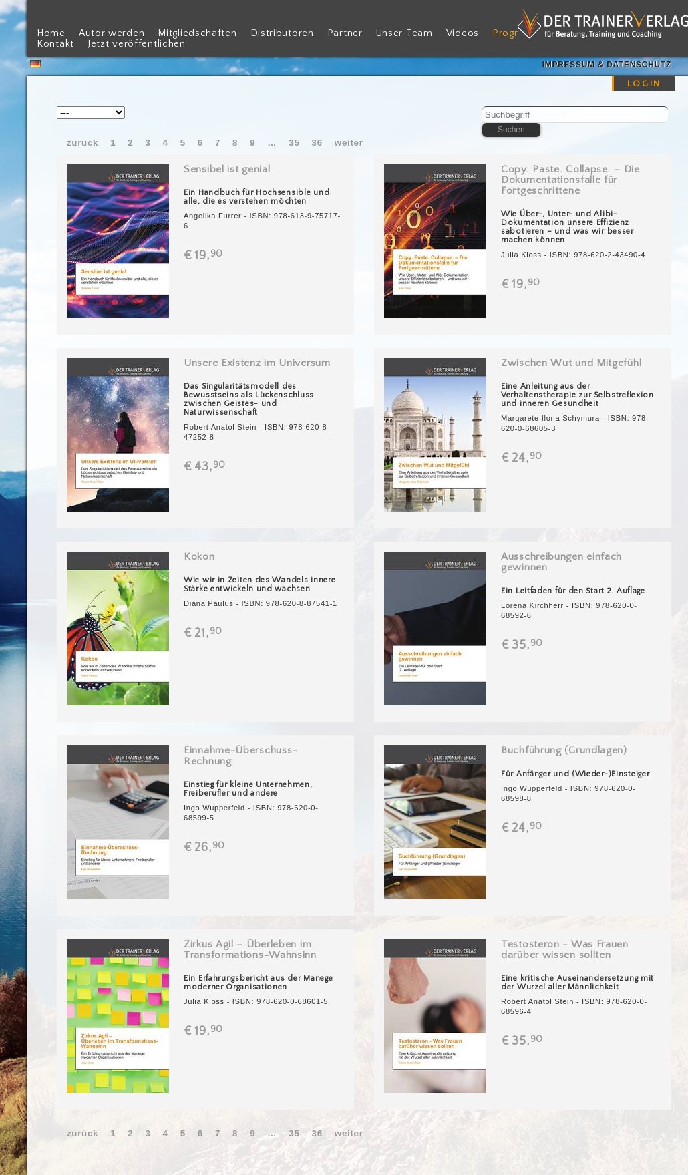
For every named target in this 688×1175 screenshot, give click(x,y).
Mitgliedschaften (197, 33)
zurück (82, 143)
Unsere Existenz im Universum (257, 363)
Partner (345, 33)
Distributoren (282, 33)
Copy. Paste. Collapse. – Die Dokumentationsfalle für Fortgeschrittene (570, 180)
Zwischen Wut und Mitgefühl (571, 363)
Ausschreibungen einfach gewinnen (561, 562)
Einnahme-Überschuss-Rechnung (240, 756)
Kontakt (55, 44)
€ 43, (206, 467)
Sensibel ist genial (227, 169)
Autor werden (111, 33)
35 (294, 143)
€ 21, (204, 633)
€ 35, (523, 645)
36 (317, 143)
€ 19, (204, 256)
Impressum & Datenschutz (606, 64)
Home (51, 33)
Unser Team (404, 33)
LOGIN (644, 83)
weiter (349, 143)
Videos (462, 33)
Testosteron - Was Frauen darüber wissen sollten (565, 950)
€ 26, (205, 847)
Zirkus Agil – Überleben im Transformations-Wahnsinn (250, 950)
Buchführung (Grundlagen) (564, 750)
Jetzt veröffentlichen (137, 44)
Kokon (199, 556)
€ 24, (522, 458)
